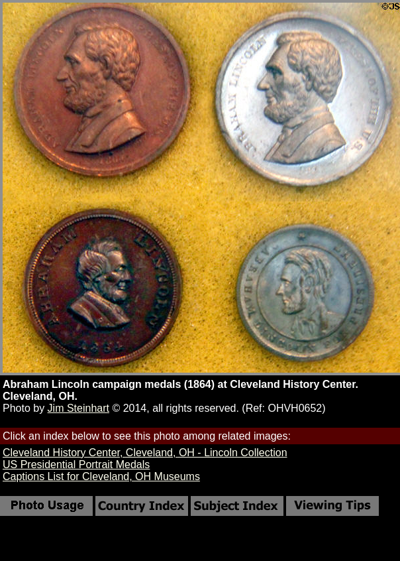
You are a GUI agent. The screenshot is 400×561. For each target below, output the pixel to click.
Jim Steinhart (78, 408)
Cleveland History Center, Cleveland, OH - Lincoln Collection (145, 452)
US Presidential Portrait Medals (76, 464)
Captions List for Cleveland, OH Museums (101, 476)
